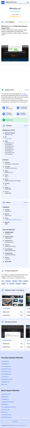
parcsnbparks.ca (6, 374)
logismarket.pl (7, 340)
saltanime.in (4, 404)
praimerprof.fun (6, 369)
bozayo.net (4, 396)
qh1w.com (4, 384)
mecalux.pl (25, 95)
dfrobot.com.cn (6, 371)
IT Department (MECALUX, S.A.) (13, 219)
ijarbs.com (4, 412)
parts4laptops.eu (6, 417)
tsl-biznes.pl (6, 308)
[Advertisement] (15, 40)
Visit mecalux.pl (15, 11)
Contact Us (15, 421)
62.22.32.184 (8, 138)
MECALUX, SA (8, 134)
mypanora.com (5, 394)
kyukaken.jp (5, 361)
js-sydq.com (4, 376)
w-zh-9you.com (6, 366)
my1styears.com (6, 414)
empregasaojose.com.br (8, 407)
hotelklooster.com (6, 379)
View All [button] (27, 90)
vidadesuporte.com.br (7, 402)
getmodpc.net (5, 409)
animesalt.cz (5, 399)
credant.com (5, 364)
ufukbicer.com (5, 382)
